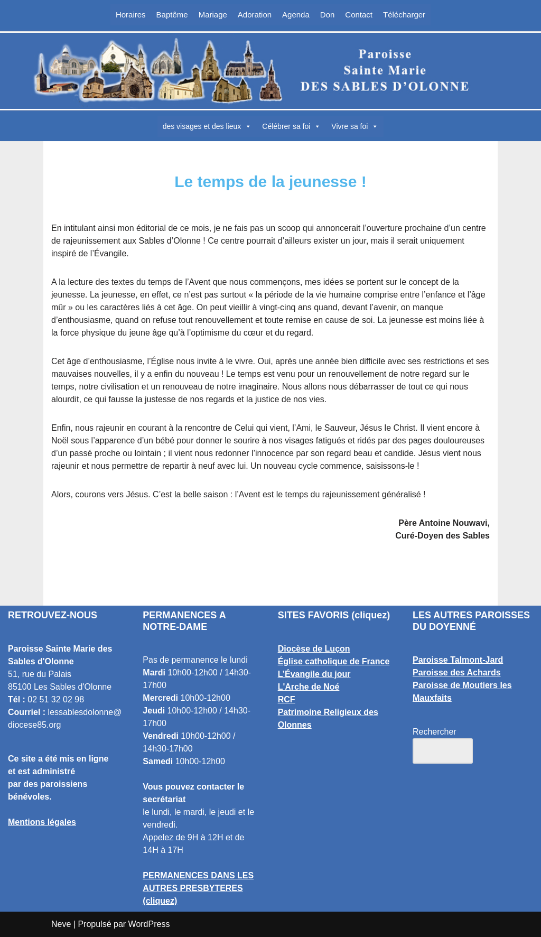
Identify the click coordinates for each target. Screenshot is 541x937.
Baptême (172, 14)
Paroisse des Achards (457, 672)
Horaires (131, 14)
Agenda (296, 14)
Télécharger (404, 14)
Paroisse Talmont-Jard (458, 659)
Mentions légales (42, 822)
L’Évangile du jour (314, 674)
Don (327, 14)
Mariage (213, 14)
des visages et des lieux (207, 126)
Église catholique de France (334, 661)
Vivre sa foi (354, 126)
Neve (61, 924)
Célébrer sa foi (291, 126)
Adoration (255, 14)
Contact (358, 14)
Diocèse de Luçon (314, 648)
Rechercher (434, 731)
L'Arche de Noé (309, 686)
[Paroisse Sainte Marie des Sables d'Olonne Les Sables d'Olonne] (270, 71)
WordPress (149, 924)
